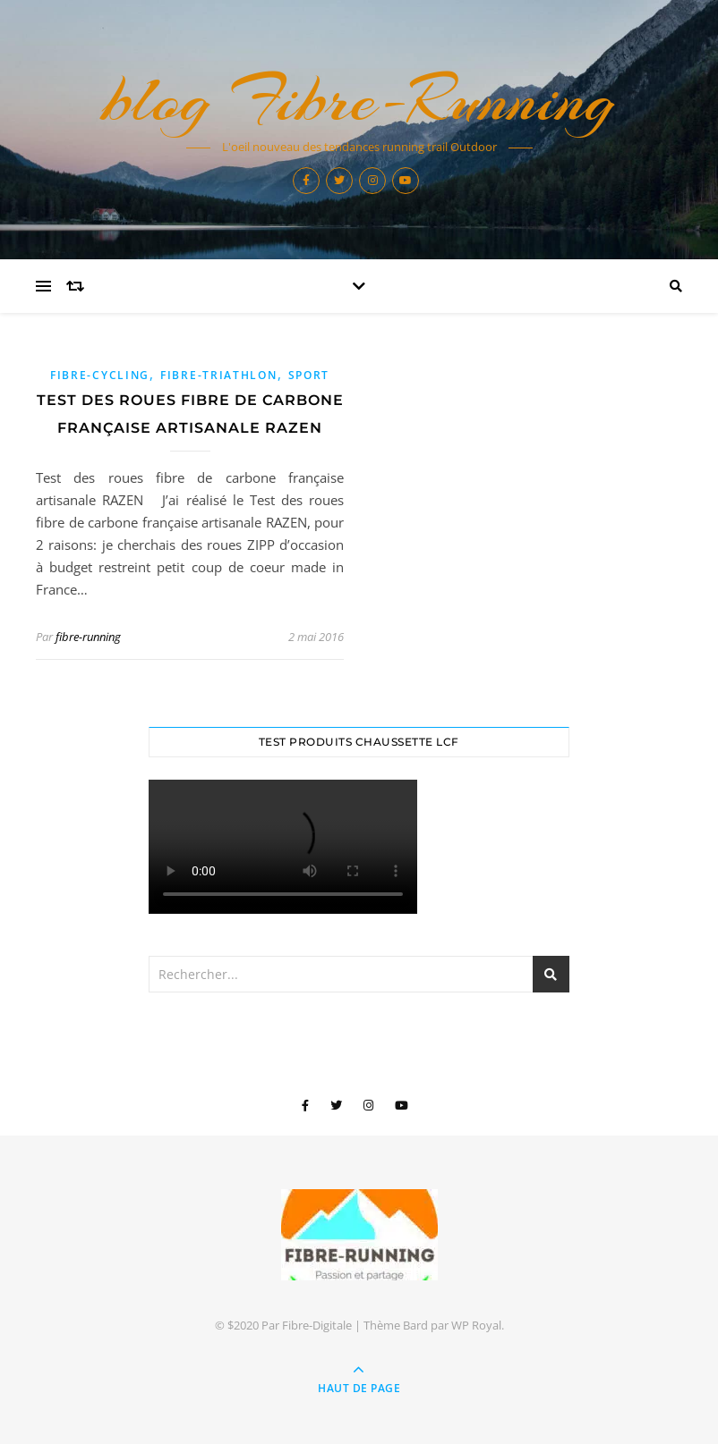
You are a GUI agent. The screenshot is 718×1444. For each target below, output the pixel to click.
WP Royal (476, 1325)
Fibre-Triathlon (219, 375)
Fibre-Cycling (100, 375)
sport (309, 375)
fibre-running (88, 637)
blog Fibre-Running (359, 99)
